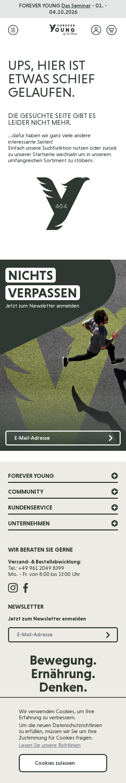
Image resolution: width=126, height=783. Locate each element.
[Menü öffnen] (13, 30)
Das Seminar (76, 5)
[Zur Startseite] (63, 30)
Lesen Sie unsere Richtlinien (50, 745)
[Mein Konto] (96, 30)
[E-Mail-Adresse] (63, 438)
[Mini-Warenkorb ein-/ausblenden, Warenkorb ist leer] (111, 30)
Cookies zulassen (55, 763)
